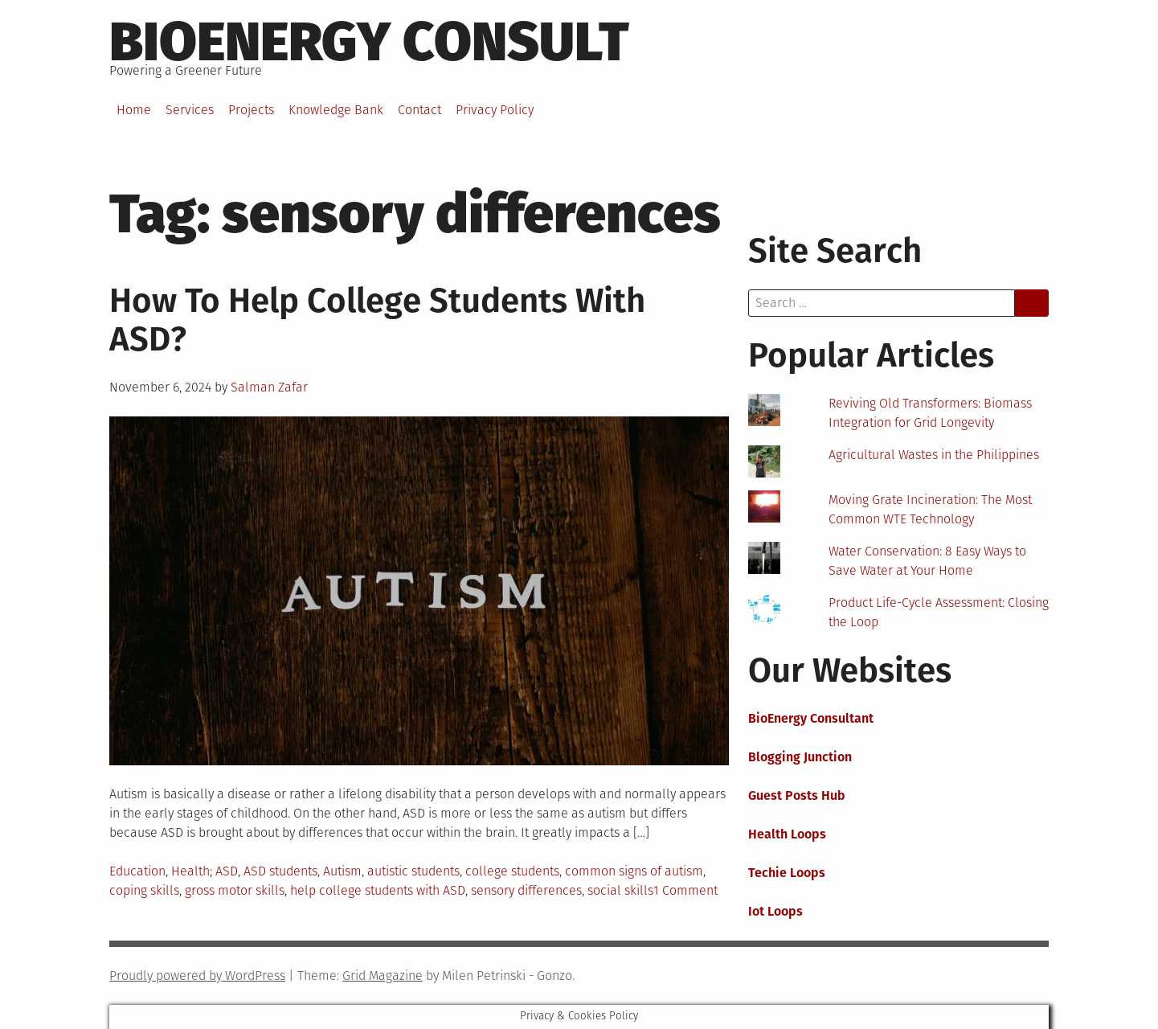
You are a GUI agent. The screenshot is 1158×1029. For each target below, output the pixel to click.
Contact (419, 109)
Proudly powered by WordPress (197, 975)
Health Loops (787, 834)
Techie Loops (786, 872)
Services (190, 109)
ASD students (280, 871)
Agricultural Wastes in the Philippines (934, 454)
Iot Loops (775, 911)
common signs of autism (634, 871)
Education (137, 871)
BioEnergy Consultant (811, 718)
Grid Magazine (382, 975)
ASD (226, 871)
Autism (342, 871)
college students (512, 871)
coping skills (144, 890)
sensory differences (526, 890)
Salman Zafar (269, 387)
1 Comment (685, 890)
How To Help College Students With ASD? (377, 320)
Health (190, 871)
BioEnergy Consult (369, 42)
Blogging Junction (800, 757)
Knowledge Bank (335, 109)
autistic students (413, 871)
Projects (251, 109)
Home (134, 109)
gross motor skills (234, 890)
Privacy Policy (495, 109)
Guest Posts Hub (796, 795)
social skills (620, 890)
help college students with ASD (377, 890)
